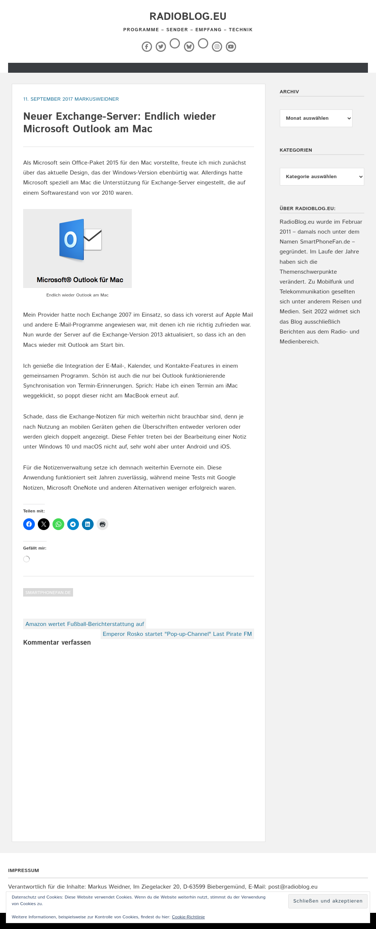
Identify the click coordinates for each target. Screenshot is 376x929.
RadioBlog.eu (188, 17)
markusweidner (97, 99)
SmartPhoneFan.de (48, 593)
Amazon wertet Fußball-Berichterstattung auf (84, 624)
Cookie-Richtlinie (188, 917)
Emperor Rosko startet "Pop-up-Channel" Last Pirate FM (177, 634)
